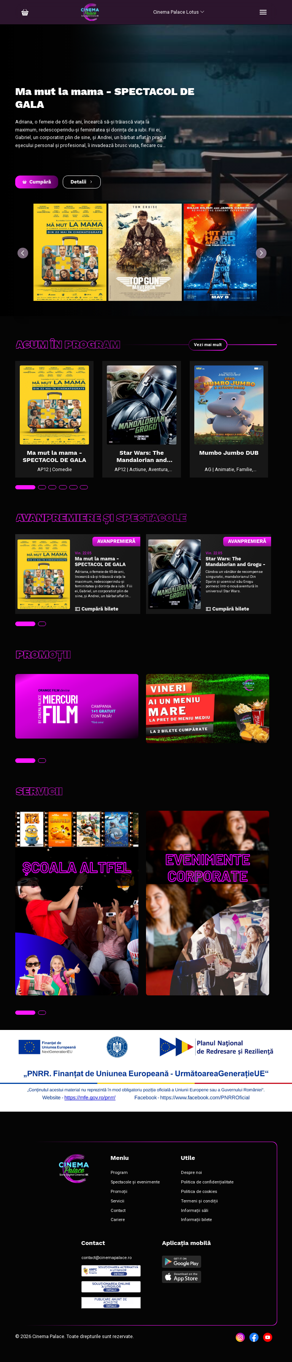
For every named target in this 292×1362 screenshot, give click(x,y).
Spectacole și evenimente (135, 1192)
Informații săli (194, 1220)
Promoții (119, 1201)
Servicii (117, 1211)
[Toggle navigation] (263, 12)
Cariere (118, 1229)
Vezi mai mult (206, 345)
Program (119, 1182)
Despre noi (191, 1182)
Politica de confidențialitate (207, 1192)
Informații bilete (196, 1229)
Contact (118, 1220)
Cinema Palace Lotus (179, 12)
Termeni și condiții (199, 1211)
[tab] (25, 497)
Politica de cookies (199, 1201)
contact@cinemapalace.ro (106, 1267)
